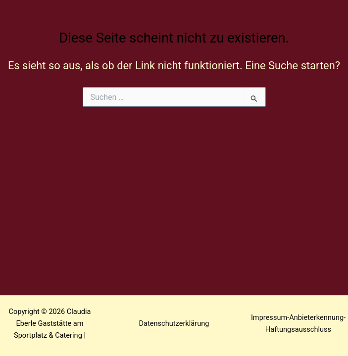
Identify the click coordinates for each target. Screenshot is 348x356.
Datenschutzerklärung (174, 323)
